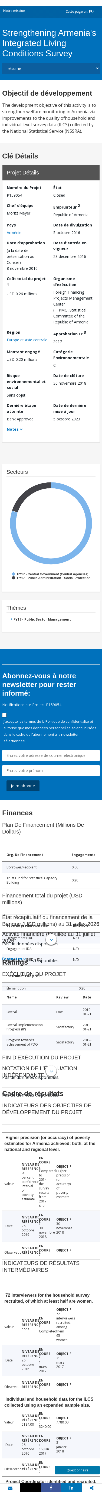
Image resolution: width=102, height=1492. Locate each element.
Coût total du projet (26, 281)
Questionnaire (77, 1470)
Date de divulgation (72, 225)
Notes (13, 429)
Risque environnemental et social (26, 381)
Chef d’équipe (20, 205)
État (57, 187)
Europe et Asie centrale (27, 339)
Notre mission (14, 10)
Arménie (14, 232)
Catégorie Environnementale (71, 354)
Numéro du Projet (24, 187)
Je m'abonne (23, 785)
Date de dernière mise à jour (69, 408)
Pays (11, 225)
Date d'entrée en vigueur (70, 245)
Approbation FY (69, 333)
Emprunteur (66, 206)
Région (13, 332)
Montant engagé (23, 351)
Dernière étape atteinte (21, 408)
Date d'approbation (26, 242)
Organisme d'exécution (64, 281)
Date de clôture (68, 375)
